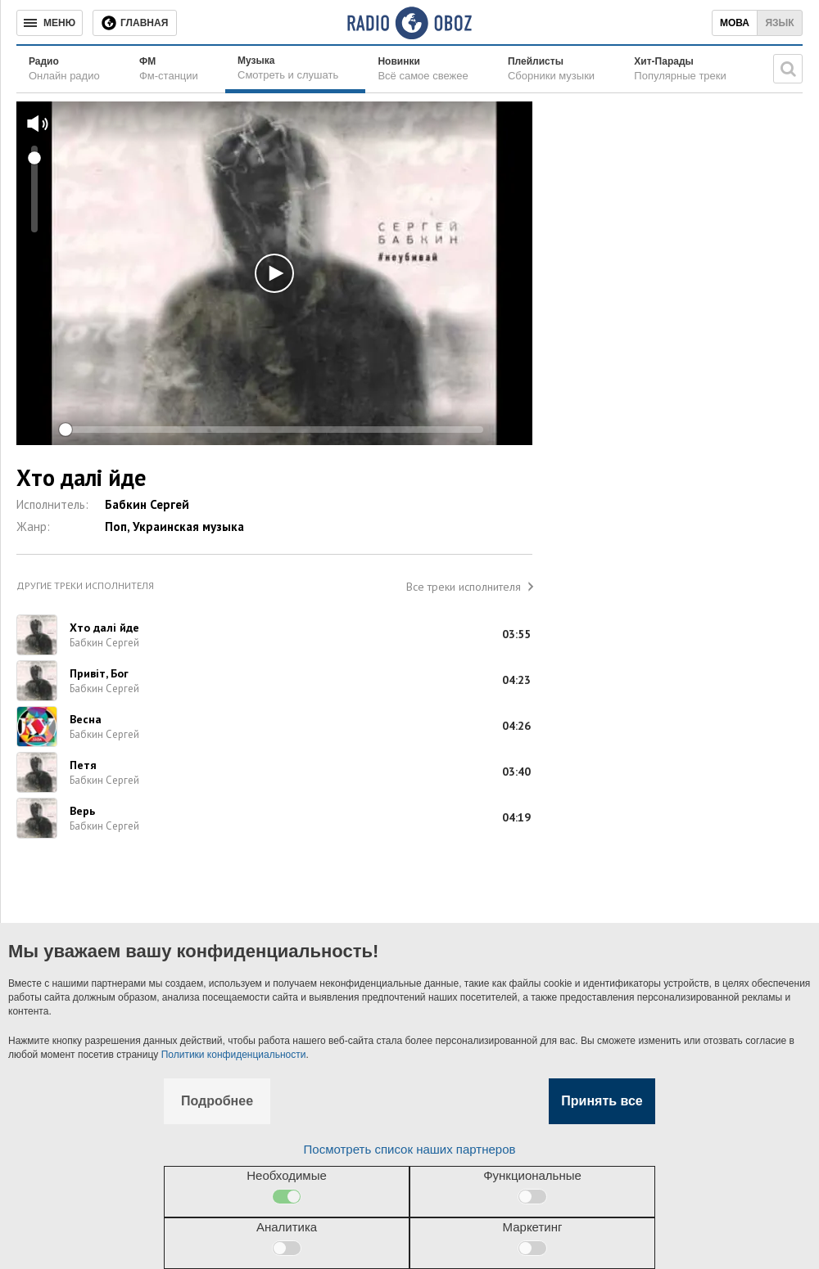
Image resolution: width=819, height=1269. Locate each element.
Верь (82, 810)
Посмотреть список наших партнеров (410, 1149)
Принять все (601, 1101)
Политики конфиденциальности (233, 1054)
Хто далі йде (104, 627)
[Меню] (49, 23)
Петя (83, 765)
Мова (734, 23)
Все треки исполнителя (463, 586)
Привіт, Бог (99, 673)
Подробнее (217, 1101)
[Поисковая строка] (788, 68)
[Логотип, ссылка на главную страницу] (409, 23)
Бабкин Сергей (147, 504)
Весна (86, 719)
